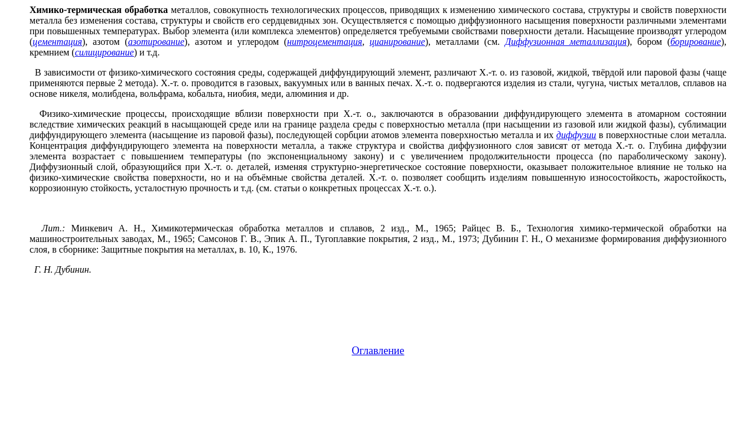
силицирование (104, 52)
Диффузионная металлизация (566, 42)
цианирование (397, 42)
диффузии (576, 135)
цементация (57, 42)
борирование (695, 42)
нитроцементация (324, 42)
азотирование (156, 42)
